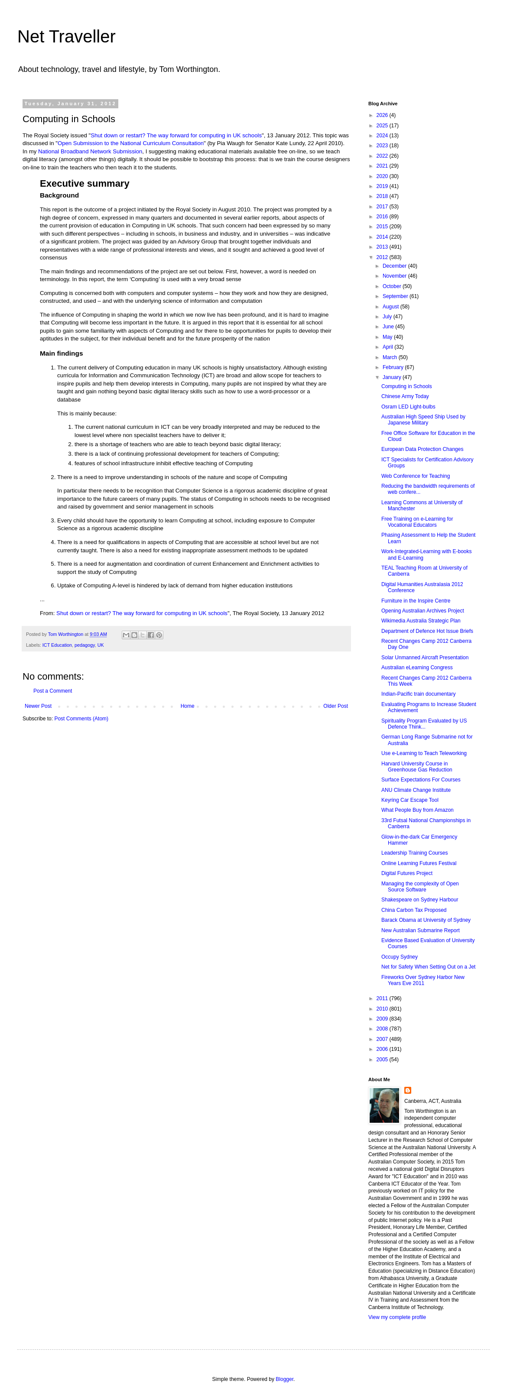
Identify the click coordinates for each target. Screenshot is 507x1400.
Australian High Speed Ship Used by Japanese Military (423, 420)
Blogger (284, 1379)
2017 (383, 207)
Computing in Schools (406, 386)
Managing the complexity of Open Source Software (420, 887)
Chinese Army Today (405, 396)
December (395, 266)
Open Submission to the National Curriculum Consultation (131, 143)
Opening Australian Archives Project (422, 611)
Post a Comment (52, 691)
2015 (383, 227)
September (396, 296)
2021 (383, 166)
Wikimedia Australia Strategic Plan (421, 621)
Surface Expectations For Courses (421, 780)
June (389, 327)
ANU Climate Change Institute (416, 790)
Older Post (335, 706)
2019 (383, 186)
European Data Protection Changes (422, 449)
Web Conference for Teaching (415, 476)
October (393, 286)
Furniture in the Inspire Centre (415, 601)
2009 (383, 1019)
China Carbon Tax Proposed (414, 910)
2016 (383, 217)
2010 (383, 1009)
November (395, 276)
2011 (383, 998)
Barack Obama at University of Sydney (426, 920)
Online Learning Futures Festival (418, 863)
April (388, 347)
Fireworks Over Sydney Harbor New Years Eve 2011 (423, 980)
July (388, 317)
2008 (383, 1029)
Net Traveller (66, 36)
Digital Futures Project (406, 873)
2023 (383, 146)
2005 (383, 1059)
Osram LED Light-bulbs (408, 407)
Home (188, 706)
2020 (383, 176)
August (391, 307)
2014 (383, 237)
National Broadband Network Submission (90, 151)
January (393, 377)
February (394, 367)
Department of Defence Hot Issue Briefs (427, 631)
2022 (383, 156)
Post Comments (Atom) (81, 719)
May (388, 337)
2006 (383, 1049)
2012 (383, 257)
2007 (383, 1039)
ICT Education (57, 645)
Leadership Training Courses (414, 853)
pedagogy (85, 645)
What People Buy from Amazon (417, 810)
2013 (383, 247)
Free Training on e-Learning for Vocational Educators (417, 522)
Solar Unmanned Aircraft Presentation (424, 658)
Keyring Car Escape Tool (410, 800)
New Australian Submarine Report (420, 930)
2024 (383, 136)
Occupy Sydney (399, 957)
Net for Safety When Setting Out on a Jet (428, 967)
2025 (383, 126)
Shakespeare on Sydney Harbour (419, 900)
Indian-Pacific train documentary (418, 694)
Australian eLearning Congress (417, 667)
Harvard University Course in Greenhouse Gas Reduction (416, 767)
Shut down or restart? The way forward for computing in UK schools (176, 135)
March (391, 357)
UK (101, 645)
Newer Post (38, 706)
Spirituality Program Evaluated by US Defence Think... (424, 724)
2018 (383, 196)
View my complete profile (397, 1317)
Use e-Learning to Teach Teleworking (424, 753)
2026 (383, 115)
